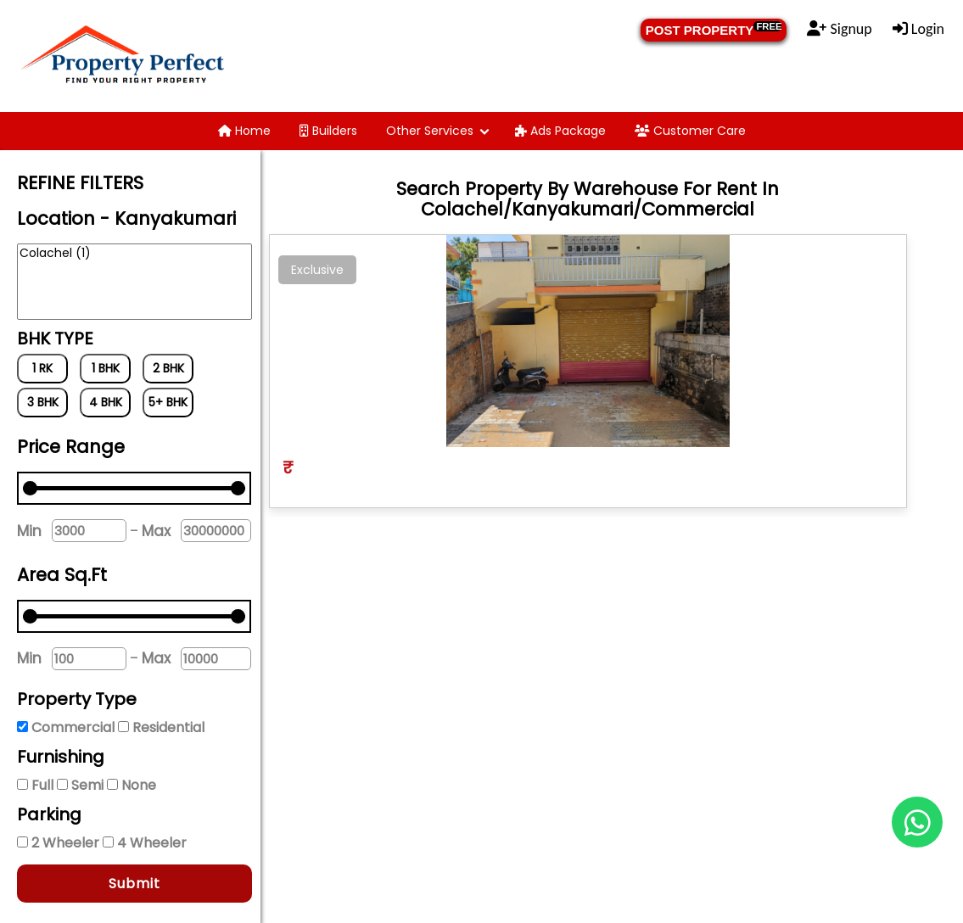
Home (244, 130)
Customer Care (690, 130)
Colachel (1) (134, 253)
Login (918, 29)
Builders (328, 130)
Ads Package (560, 130)
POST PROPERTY (714, 29)
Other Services (429, 130)
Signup (839, 29)
